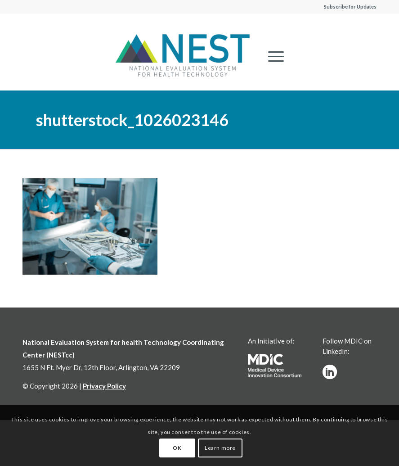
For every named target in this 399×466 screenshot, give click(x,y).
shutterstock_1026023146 (132, 120)
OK (177, 447)
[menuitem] (271, 56)
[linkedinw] (330, 372)
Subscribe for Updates (350, 6)
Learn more (220, 447)
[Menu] (271, 56)
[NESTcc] (182, 56)
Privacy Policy (104, 386)
